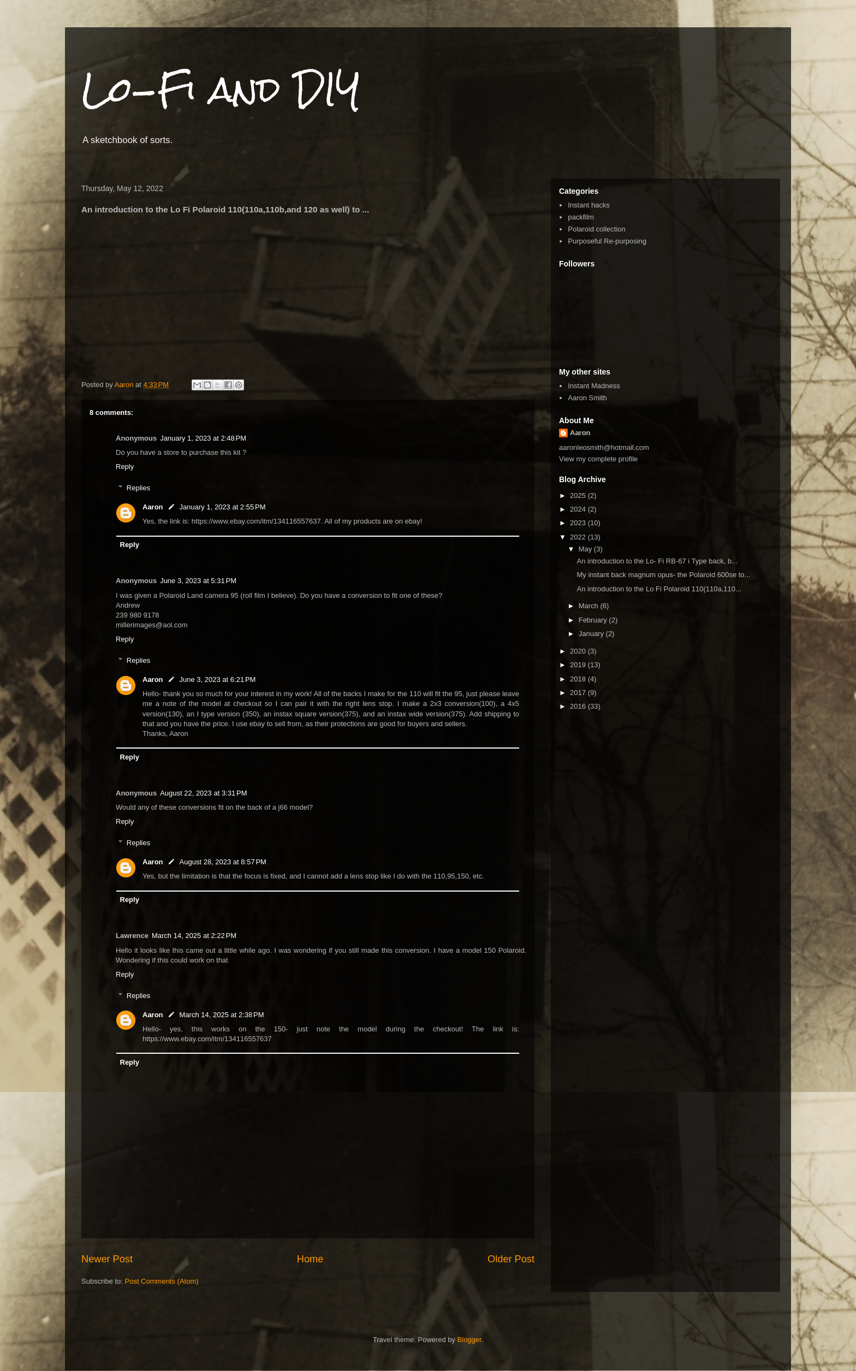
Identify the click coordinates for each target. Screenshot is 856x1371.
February (594, 620)
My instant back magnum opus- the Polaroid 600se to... (663, 575)
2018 (579, 679)
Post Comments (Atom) (162, 1281)
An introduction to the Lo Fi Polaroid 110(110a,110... (658, 589)
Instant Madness (594, 386)
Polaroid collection (597, 229)
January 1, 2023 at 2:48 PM (203, 438)
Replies (138, 488)
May (586, 549)
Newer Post (107, 1259)
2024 (579, 509)
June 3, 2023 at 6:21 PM (218, 679)
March (590, 606)
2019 (579, 665)
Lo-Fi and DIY (220, 89)
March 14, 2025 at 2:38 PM (222, 1015)
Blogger (469, 1340)
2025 (579, 495)
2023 (579, 523)
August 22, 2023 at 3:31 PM (203, 793)
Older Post (511, 1259)
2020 (579, 651)
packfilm (581, 217)
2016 (579, 706)
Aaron (152, 507)
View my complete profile (598, 459)
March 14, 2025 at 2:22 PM (194, 935)
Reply (125, 466)
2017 (579, 693)
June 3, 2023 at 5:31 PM (198, 581)
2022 (579, 537)
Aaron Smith (587, 398)
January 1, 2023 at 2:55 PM (223, 507)
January (592, 634)
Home (310, 1259)
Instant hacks (589, 205)
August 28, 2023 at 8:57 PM (223, 862)
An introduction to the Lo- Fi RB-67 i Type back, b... (657, 561)
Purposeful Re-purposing (607, 241)
